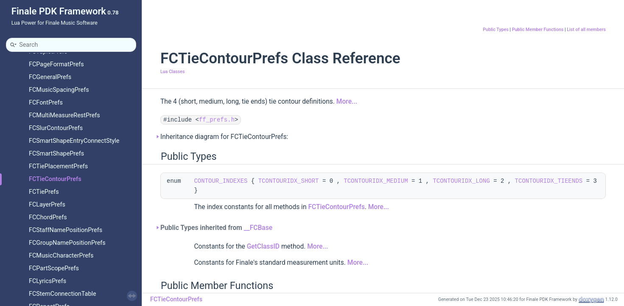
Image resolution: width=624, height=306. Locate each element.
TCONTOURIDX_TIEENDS (549, 181)
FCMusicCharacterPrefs (61, 255)
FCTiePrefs (44, 192)
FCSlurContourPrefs (56, 128)
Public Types (496, 29)
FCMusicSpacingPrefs (59, 90)
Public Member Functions (538, 29)
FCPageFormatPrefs (56, 64)
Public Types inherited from (216, 228)
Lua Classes (172, 71)
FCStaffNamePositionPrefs (65, 230)
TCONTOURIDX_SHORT (288, 181)
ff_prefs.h (217, 119)
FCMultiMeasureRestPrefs (64, 115)
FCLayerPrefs (47, 204)
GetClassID (263, 246)
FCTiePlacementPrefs (58, 166)
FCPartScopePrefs (54, 268)
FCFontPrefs (46, 102)
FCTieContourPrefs (55, 179)
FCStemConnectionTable (62, 294)
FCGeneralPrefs (50, 77)
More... (346, 101)
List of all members (586, 29)
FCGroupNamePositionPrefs (67, 242)
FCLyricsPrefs (47, 281)
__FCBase (258, 228)
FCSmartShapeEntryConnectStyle (74, 140)
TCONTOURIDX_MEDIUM (376, 181)
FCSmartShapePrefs (56, 153)
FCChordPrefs (48, 217)
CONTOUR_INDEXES (220, 181)
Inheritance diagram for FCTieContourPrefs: (224, 137)
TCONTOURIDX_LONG (461, 181)
